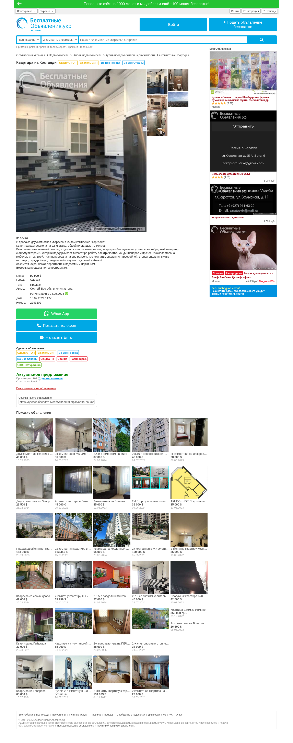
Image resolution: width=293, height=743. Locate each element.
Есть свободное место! (226, 288)
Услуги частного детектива (228, 217)
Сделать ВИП (88, 62)
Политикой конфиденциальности (115, 725)
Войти (235, 11)
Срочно (62, 358)
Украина (47, 11)
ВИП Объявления (220, 48)
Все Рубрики (26, 714)
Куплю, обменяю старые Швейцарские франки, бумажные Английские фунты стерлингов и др (241, 99)
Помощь (108, 714)
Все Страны (59, 714)
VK (171, 714)
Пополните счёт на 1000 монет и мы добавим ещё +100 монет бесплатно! (146, 4)
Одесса (35, 279)
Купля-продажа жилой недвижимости (130, 55)
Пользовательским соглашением (75, 725)
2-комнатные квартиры (174, 55)
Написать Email (56, 337)
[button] (75, 229)
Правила (96, 714)
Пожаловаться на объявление (36, 388)
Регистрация (251, 11)
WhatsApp (56, 314)
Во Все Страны (133, 62)
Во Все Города (110, 62)
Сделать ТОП (67, 62)
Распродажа (79, 358)
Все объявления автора (56, 288)
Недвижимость (58, 55)
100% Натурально (28, 365)
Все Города (42, 714)
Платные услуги (78, 714)
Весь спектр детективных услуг (231, 174)
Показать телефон (56, 325)
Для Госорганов (157, 714)
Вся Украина (26, 11)
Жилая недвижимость (86, 55)
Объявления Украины (30, 55)
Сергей (35, 288)
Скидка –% (47, 358)
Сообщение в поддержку (131, 714)
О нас (179, 714)
